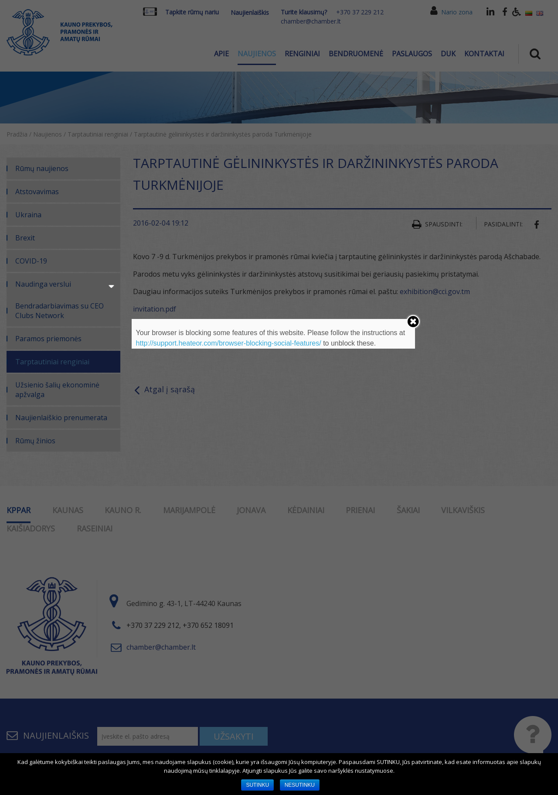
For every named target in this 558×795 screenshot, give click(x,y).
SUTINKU (257, 785)
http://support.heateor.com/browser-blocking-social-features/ (228, 343)
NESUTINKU (300, 785)
